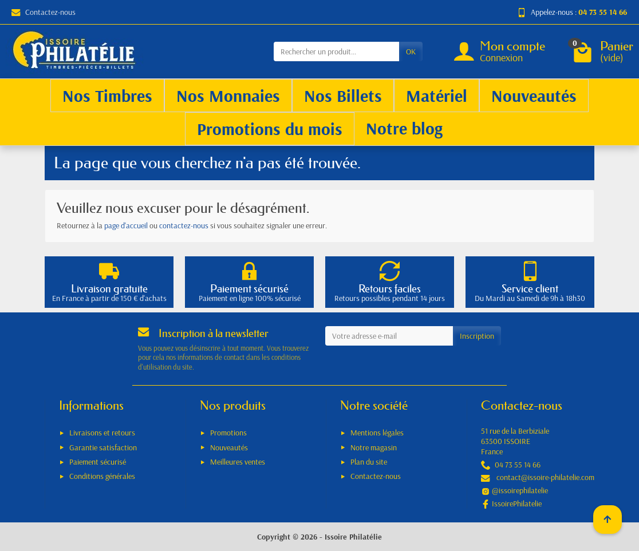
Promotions (228, 432)
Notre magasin (373, 447)
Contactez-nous (43, 12)
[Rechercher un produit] (336, 51)
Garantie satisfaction (103, 447)
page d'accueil (126, 225)
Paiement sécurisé (97, 462)
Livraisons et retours (102, 432)
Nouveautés (229, 447)
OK (411, 51)
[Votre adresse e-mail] (389, 336)
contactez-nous (183, 225)
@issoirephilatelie (520, 490)
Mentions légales (377, 432)
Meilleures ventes (237, 462)
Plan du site (368, 462)
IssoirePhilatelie (517, 503)
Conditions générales (102, 476)
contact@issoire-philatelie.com (545, 477)
